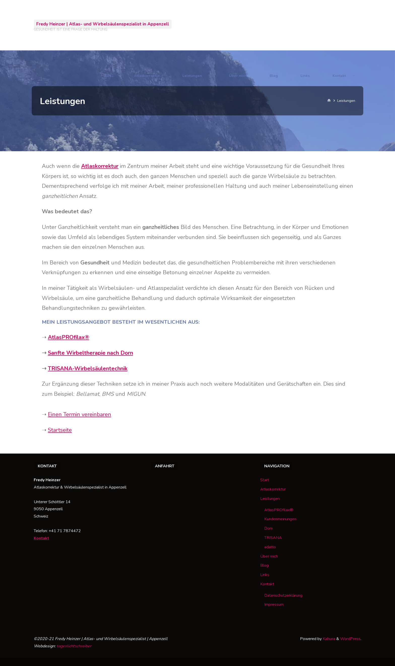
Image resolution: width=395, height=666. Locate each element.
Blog (264, 565)
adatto (270, 547)
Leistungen (270, 498)
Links (264, 575)
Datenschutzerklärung (283, 595)
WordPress (350, 639)
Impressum (274, 604)
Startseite (60, 430)
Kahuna (328, 639)
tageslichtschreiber (74, 646)
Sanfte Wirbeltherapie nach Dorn (90, 353)
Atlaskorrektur (273, 489)
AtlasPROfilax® (68, 337)
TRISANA (273, 537)
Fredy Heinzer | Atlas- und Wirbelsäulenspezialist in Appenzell (102, 24)
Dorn (268, 528)
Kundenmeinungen (280, 519)
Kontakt (41, 538)
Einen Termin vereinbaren (79, 414)
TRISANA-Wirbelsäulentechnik (87, 368)
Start (264, 480)
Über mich (269, 556)
